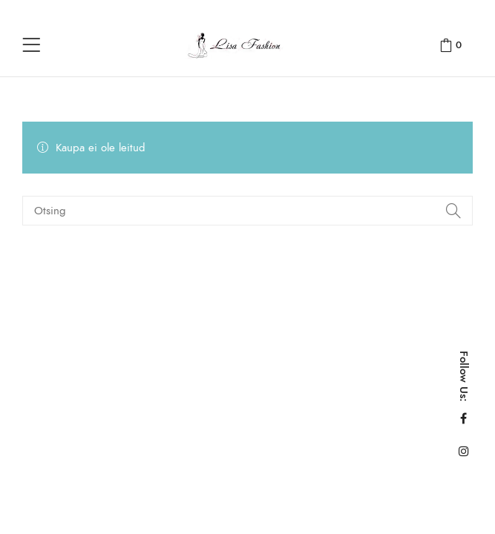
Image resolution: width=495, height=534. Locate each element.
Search (452, 210)
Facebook (463, 418)
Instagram (464, 451)
